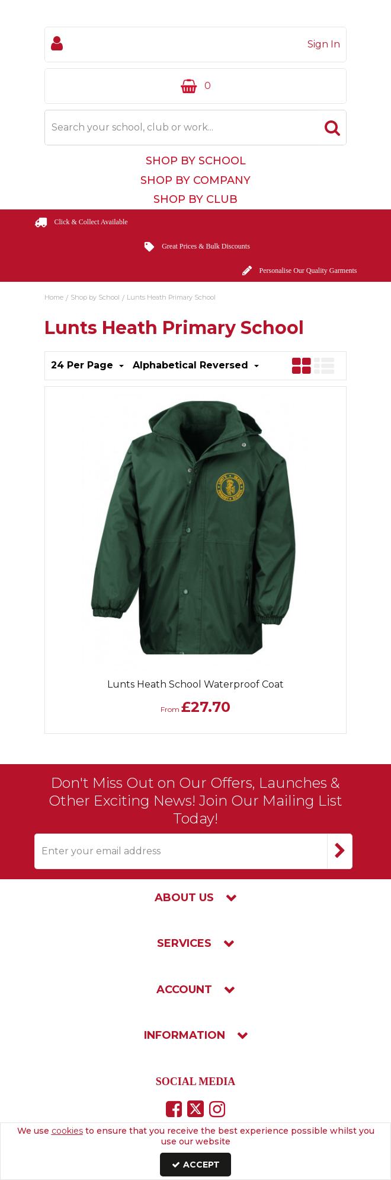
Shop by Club (195, 199)
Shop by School (196, 160)
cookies (67, 1130)
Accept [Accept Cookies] (196, 1164)
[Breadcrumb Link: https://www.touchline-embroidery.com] (53, 297)
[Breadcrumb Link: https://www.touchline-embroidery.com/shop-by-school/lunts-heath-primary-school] (171, 297)
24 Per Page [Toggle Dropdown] (83, 365)
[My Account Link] (195, 44)
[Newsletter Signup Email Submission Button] (339, 851)
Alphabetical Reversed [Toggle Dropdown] (192, 365)
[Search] (181, 127)
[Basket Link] (195, 86)
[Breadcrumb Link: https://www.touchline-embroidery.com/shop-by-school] (95, 297)
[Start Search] (332, 127)
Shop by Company (195, 180)
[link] (174, 1109)
